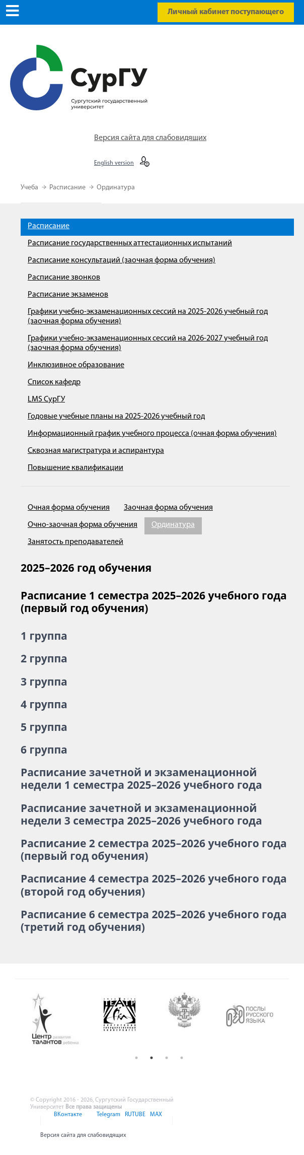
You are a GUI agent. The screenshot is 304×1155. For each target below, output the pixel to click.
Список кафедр (54, 382)
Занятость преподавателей (75, 542)
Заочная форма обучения (168, 508)
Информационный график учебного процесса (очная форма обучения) (152, 434)
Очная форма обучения (69, 508)
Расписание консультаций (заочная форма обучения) (121, 260)
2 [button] (151, 1058)
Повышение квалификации (75, 468)
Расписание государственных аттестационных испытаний (130, 243)
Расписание (68, 187)
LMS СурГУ (46, 399)
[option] (61, 1019)
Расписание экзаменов (68, 295)
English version (114, 163)
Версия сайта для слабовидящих (150, 138)
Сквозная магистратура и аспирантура (96, 451)
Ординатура (116, 187)
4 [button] (182, 1058)
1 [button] (136, 1058)
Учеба (30, 187)
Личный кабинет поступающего (226, 12)
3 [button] (167, 1058)
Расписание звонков (64, 278)
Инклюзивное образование (76, 365)
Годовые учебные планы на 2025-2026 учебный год (116, 417)
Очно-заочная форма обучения (82, 525)
